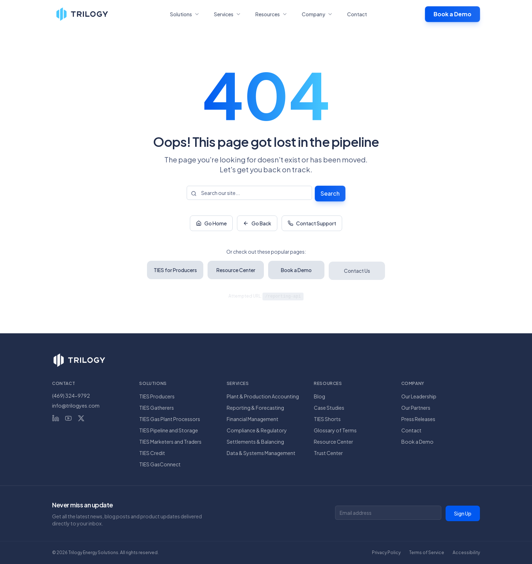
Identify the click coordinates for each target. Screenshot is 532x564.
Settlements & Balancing (255, 441)
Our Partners (415, 407)
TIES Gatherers (156, 407)
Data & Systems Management (261, 453)
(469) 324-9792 (71, 395)
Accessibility (466, 552)
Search (330, 193)
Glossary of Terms (335, 430)
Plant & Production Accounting (263, 396)
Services (227, 14)
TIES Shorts (327, 419)
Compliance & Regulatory (257, 430)
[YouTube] (68, 418)
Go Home (211, 224)
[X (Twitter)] (81, 418)
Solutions (185, 14)
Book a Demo (452, 14)
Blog (319, 396)
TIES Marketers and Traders (170, 441)
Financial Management (252, 419)
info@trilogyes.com (76, 405)
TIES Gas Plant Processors (169, 419)
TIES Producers (157, 396)
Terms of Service (426, 552)
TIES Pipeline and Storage (168, 430)
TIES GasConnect (160, 464)
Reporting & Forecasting (255, 407)
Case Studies (329, 407)
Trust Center (328, 453)
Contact (357, 14)
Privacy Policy (386, 552)
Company (317, 14)
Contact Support (312, 224)
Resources (271, 14)
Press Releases (418, 419)
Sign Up (462, 513)
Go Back (257, 224)
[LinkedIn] (55, 418)
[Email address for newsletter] (388, 513)
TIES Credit (152, 453)
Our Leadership (418, 396)
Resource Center (333, 441)
